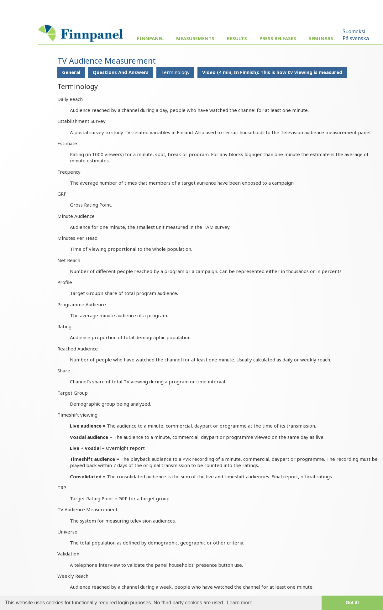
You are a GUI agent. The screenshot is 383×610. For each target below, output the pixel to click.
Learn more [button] (240, 602)
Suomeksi (354, 31)
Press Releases (278, 38)
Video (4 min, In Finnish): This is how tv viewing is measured (272, 72)
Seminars (321, 38)
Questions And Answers (121, 72)
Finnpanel (150, 38)
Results (237, 38)
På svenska (356, 38)
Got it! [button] (352, 602)
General (71, 72)
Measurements (195, 38)
